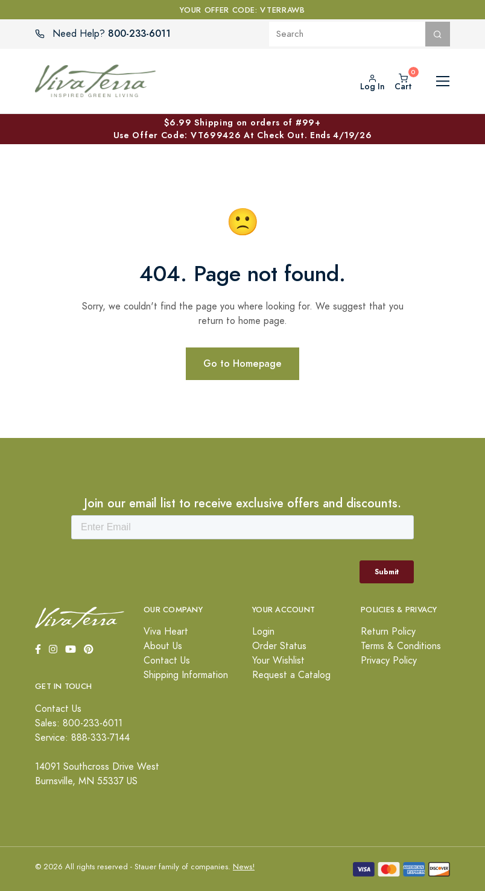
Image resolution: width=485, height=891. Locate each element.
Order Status (279, 646)
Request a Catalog (291, 675)
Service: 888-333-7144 (82, 737)
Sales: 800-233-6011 (78, 723)
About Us (163, 646)
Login (263, 631)
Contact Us (167, 660)
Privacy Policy (389, 660)
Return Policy (388, 631)
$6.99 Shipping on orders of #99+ (242, 129)
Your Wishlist (278, 660)
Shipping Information (186, 675)
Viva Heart (166, 631)
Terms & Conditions (401, 646)
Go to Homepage (242, 363)
